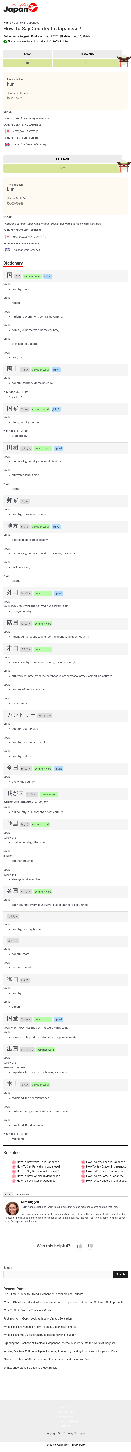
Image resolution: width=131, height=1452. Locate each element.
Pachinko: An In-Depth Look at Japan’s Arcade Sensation (37, 1318)
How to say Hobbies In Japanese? (38, 1176)
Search (7, 1267)
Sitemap (65, 1426)
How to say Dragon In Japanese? (107, 1166)
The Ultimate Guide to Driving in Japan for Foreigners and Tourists (43, 1294)
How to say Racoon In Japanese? (38, 1171)
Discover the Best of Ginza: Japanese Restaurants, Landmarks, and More (47, 1359)
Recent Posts (22, 1194)
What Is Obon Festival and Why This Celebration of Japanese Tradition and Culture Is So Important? (63, 1302)
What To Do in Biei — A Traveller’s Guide (27, 1310)
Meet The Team (65, 1411)
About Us (65, 1407)
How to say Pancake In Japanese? (38, 1166)
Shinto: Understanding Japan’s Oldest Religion (31, 1367)
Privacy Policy (65, 1416)
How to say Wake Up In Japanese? (38, 1162)
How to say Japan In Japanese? (106, 1162)
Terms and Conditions (65, 1421)
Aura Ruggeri (21, 36)
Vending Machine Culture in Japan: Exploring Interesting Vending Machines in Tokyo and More (60, 1351)
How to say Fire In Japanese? (104, 1171)
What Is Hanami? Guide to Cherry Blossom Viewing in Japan (39, 1334)
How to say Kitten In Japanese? (37, 1180)
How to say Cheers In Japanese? (106, 1180)
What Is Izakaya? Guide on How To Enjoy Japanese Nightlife (39, 1326)
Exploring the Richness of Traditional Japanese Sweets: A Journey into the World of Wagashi (59, 1343)
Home (7, 22)
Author (8, 1194)
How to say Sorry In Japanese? (105, 1176)
